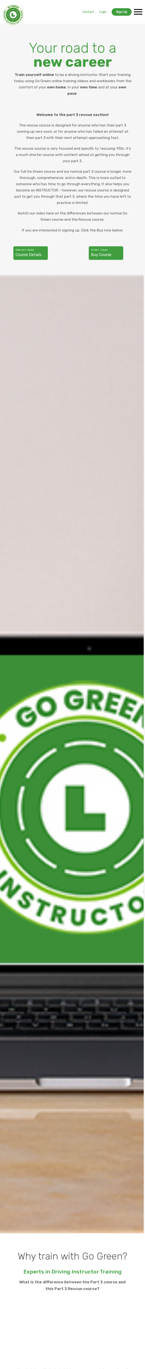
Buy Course (106, 252)
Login (103, 12)
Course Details (31, 252)
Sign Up (121, 12)
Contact (88, 12)
